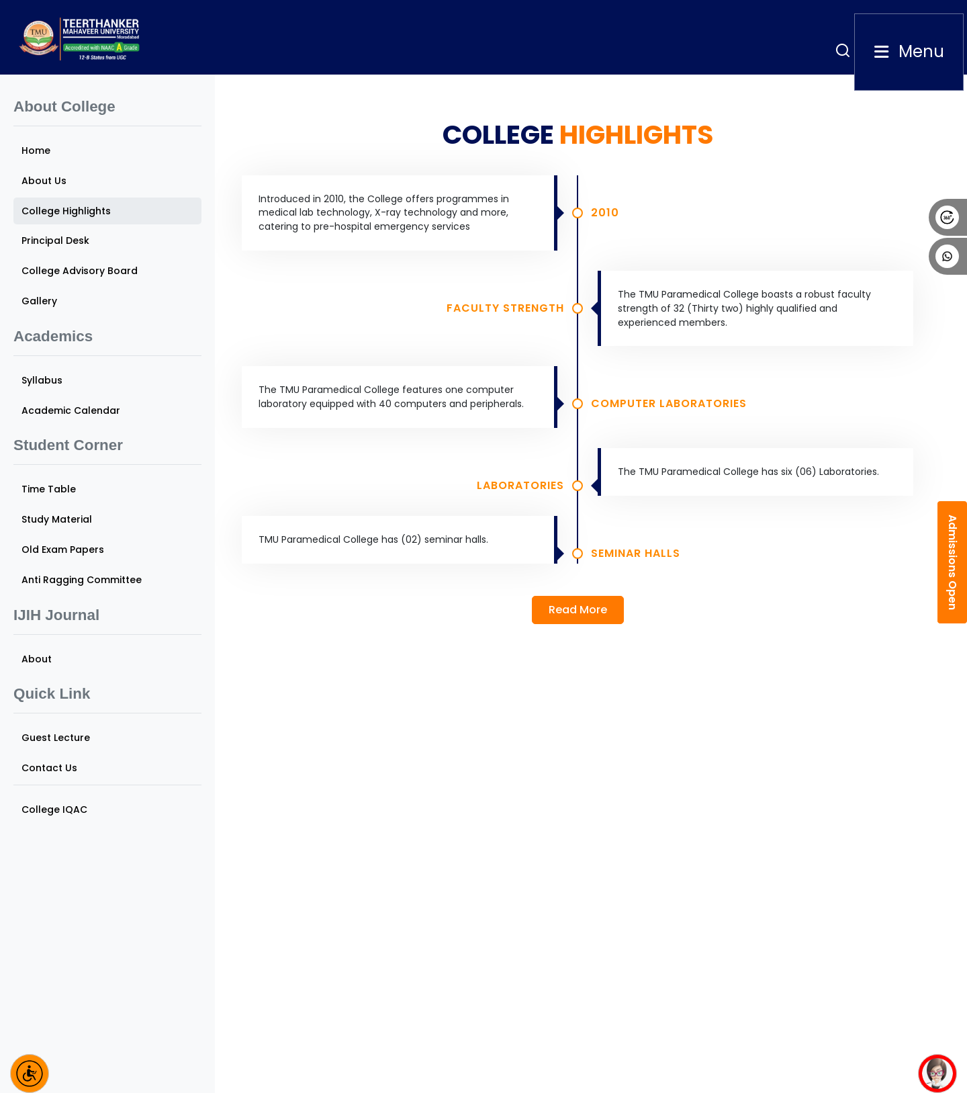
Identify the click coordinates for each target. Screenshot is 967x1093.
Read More (578, 609)
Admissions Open (952, 562)
